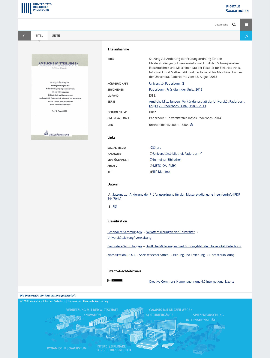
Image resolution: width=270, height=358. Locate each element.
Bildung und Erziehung (189, 255)
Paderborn (156, 89)
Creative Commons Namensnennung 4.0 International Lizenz (191, 281)
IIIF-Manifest (161, 172)
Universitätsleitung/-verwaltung (129, 238)
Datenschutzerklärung (95, 301)
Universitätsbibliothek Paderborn (46, 301)
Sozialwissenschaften (154, 255)
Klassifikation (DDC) (121, 255)
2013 (199, 89)
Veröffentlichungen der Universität (170, 232)
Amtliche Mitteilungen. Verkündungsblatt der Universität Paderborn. (194, 246)
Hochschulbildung (221, 255)
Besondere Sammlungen (124, 232)
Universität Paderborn (164, 83)
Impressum (74, 301)
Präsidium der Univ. (180, 89)
